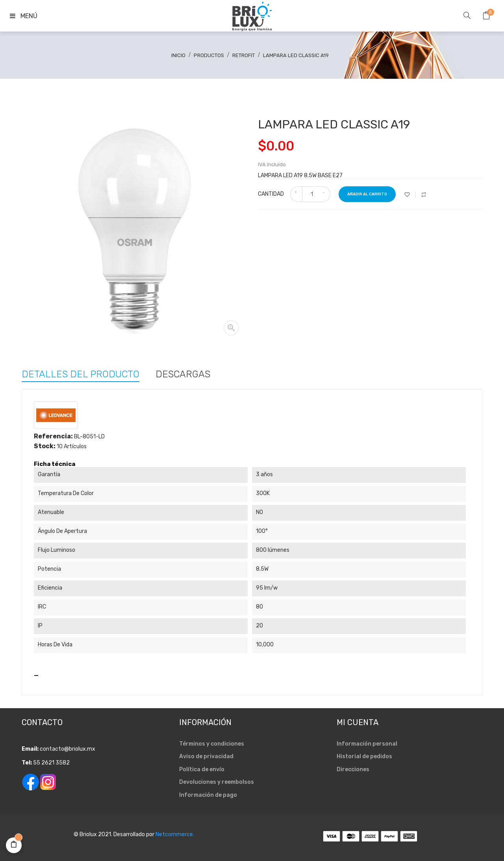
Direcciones (353, 769)
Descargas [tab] (183, 373)
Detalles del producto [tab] (80, 373)
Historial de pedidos (364, 756)
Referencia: (53, 436)
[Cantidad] (312, 194)
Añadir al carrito (367, 194)
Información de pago (208, 795)
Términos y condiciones (211, 743)
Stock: (45, 446)
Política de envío (201, 769)
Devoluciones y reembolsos (216, 782)
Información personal (367, 743)
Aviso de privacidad (206, 756)
